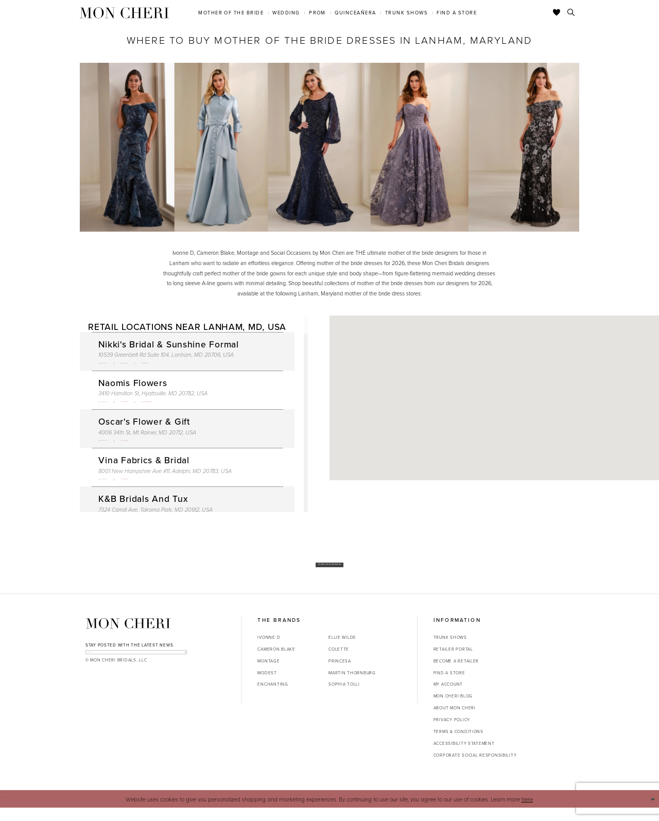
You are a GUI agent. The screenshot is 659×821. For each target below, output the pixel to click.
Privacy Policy (451, 732)
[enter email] (136, 669)
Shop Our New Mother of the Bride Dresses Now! (329, 570)
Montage (268, 674)
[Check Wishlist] (557, 12)
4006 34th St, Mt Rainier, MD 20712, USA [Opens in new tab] (147, 442)
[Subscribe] (178, 669)
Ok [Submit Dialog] (647, 812)
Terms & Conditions (458, 744)
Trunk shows (450, 650)
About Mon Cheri (454, 721)
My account (448, 697)
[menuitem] (231, 12)
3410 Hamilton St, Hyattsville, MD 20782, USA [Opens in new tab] (152, 398)
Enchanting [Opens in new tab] (272, 697)
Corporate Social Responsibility (475, 768)
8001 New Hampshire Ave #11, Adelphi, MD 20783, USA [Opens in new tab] (165, 485)
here (527, 812)
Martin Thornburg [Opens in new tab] (352, 686)
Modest (266, 686)
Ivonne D (268, 650)
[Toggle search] (571, 12)
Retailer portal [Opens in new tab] (453, 662)
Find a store (449, 686)
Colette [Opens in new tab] (338, 662)
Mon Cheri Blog (453, 709)
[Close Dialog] (11, 812)
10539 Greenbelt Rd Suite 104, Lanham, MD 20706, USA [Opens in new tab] (166, 355)
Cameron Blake (276, 662)
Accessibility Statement (464, 756)
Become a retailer (456, 674)
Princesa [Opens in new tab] (339, 674)
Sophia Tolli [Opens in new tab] (344, 697)
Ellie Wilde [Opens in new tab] (342, 650)
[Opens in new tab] (169, 366)
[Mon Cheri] (128, 636)
